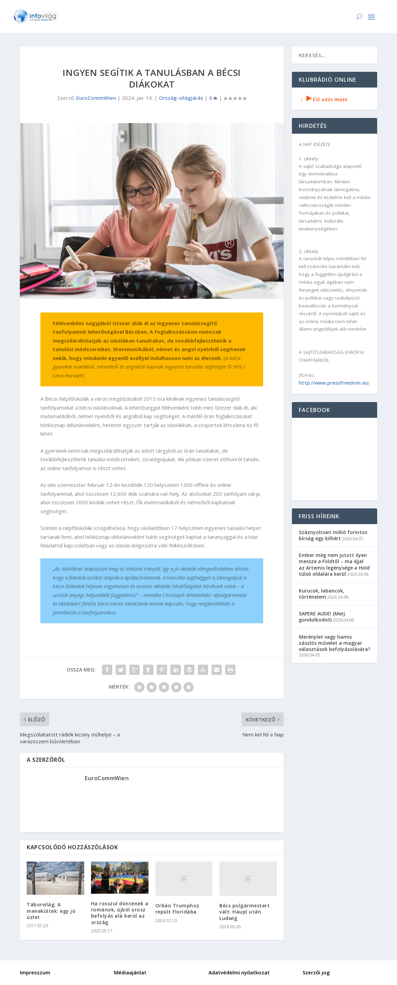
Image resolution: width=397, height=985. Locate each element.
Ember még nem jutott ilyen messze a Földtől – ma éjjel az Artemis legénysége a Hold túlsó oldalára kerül (334, 564)
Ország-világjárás (181, 97)
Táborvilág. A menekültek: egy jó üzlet (51, 910)
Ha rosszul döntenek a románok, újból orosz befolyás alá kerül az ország (120, 913)
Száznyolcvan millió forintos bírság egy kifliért (333, 535)
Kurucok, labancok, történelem (321, 593)
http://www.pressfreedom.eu (333, 383)
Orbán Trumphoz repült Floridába (177, 908)
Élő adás (323, 99)
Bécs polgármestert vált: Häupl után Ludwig (244, 911)
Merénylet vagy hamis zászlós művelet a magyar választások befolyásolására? (334, 643)
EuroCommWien (96, 97)
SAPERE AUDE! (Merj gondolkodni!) (322, 616)
